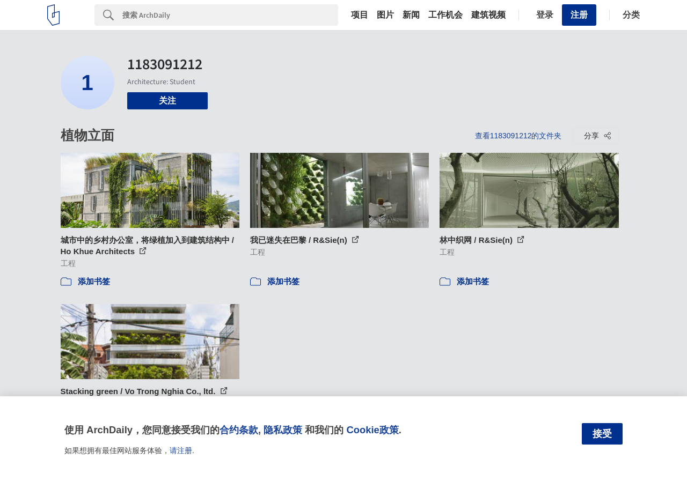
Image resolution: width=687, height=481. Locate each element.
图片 (385, 15)
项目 (359, 15)
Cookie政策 (372, 429)
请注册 (181, 450)
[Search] (230, 15)
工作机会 (445, 15)
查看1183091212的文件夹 (518, 135)
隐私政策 (283, 429)
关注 (167, 100)
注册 (579, 14)
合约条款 (239, 429)
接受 (602, 433)
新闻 (411, 15)
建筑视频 (488, 15)
